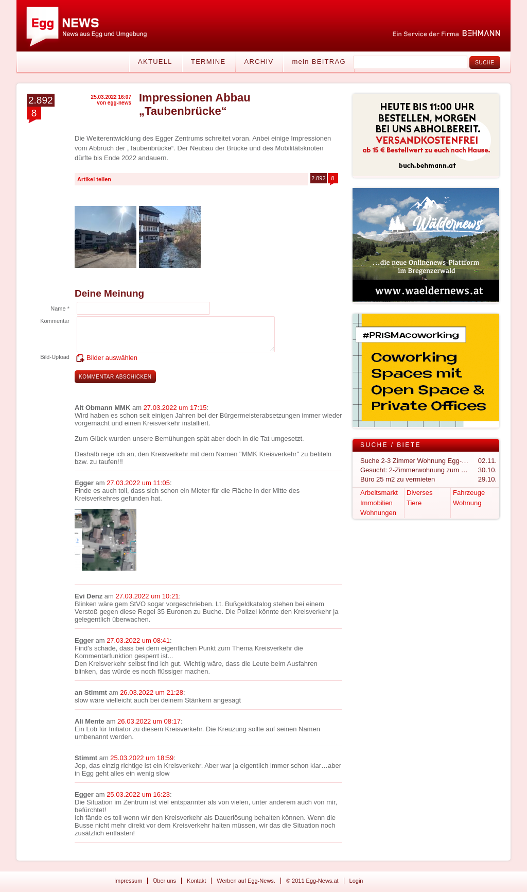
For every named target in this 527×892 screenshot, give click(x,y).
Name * (59, 308)
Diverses (420, 492)
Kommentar (54, 321)
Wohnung (467, 503)
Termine (208, 61)
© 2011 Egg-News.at (312, 881)
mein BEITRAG (318, 61)
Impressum (128, 881)
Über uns (164, 881)
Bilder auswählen (111, 358)
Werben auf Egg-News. (246, 881)
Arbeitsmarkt (379, 492)
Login (356, 881)
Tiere (414, 503)
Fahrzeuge (469, 492)
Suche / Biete (390, 445)
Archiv (259, 61)
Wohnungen (378, 513)
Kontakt (196, 881)
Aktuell (155, 61)
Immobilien (376, 503)
